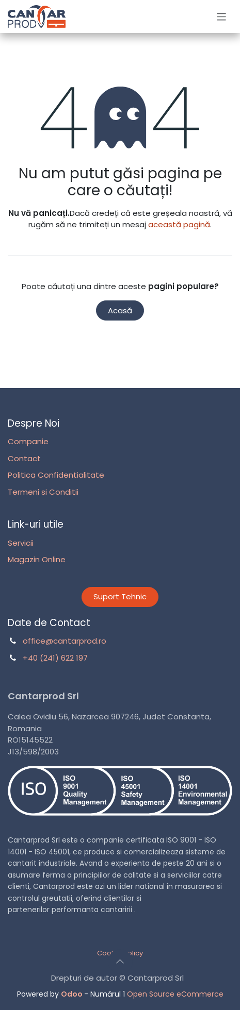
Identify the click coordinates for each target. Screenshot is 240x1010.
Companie (28, 441)
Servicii (21, 542)
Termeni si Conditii (43, 491)
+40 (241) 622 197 (55, 657)
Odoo (72, 994)
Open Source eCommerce (175, 994)
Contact (24, 458)
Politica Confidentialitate (56, 474)
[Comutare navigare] (222, 16)
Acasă (120, 310)
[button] (120, 961)
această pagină (179, 224)
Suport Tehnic (120, 596)
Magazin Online (37, 559)
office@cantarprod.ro (64, 640)
